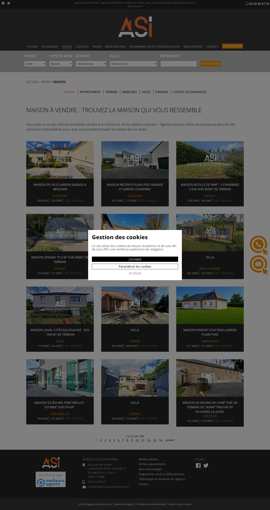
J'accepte (135, 259)
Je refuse (135, 273)
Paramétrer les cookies (135, 266)
